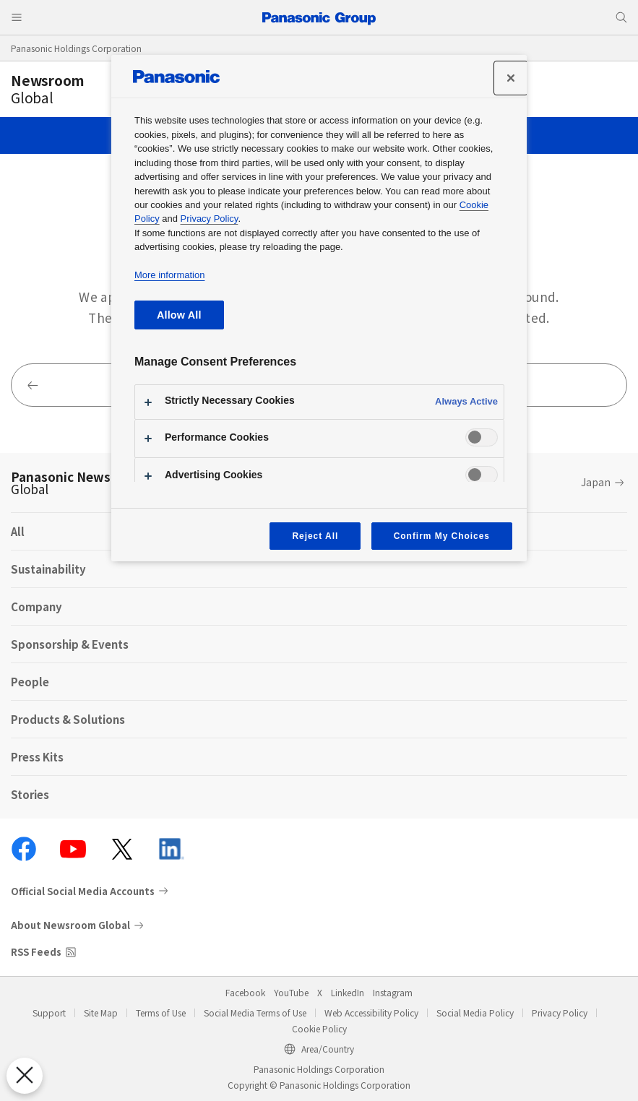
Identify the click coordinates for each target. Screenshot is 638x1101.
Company (36, 606)
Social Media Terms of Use (255, 1012)
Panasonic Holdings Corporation (76, 48)
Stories (30, 794)
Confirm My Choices (442, 536)
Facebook (245, 992)
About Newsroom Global (70, 925)
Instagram (393, 992)
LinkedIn (347, 992)
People (30, 681)
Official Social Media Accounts (83, 891)
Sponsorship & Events (70, 644)
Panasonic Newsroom (77, 482)
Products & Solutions (68, 719)
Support (49, 1012)
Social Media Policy (475, 1012)
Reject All (315, 536)
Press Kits (37, 756)
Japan (596, 482)
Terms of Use (161, 1012)
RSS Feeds (36, 952)
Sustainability (48, 569)
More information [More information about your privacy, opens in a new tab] (169, 274)
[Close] (511, 78)
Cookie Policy (319, 1028)
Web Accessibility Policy (371, 1012)
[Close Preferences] (25, 1076)
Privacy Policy (559, 1012)
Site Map (101, 1012)
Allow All (179, 315)
